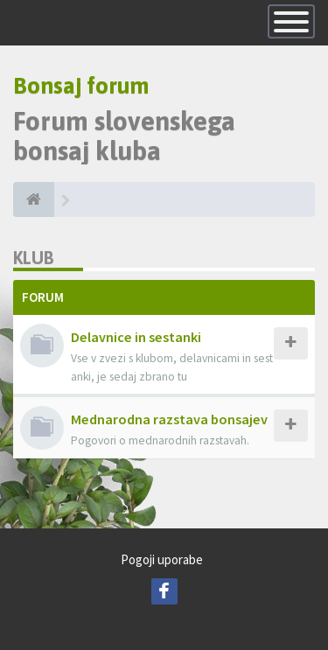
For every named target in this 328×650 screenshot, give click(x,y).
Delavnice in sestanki (136, 337)
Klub (33, 258)
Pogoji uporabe (162, 559)
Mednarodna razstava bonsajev (169, 419)
